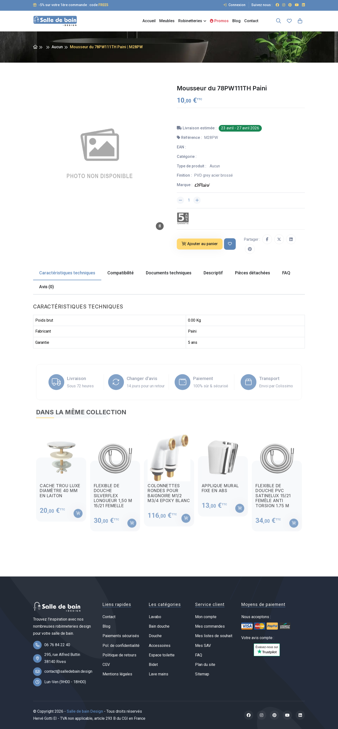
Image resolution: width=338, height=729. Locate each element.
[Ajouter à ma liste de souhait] (230, 244)
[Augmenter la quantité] (197, 200)
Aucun (57, 47)
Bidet (153, 664)
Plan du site (205, 664)
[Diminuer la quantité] (180, 200)
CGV (106, 664)
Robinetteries (190, 21)
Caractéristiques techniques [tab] (67, 272)
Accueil (149, 21)
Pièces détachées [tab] (252, 272)
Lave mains (158, 674)
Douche (155, 635)
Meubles (167, 21)
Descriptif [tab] (213, 272)
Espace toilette (162, 655)
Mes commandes (210, 626)
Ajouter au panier (200, 243)
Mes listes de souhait (213, 635)
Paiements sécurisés (121, 635)
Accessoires (159, 645)
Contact (251, 21)
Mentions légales (117, 674)
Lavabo (155, 616)
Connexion (234, 5)
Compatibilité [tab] (120, 272)
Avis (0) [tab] (46, 286)
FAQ (198, 655)
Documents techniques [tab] (168, 272)
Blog (236, 21)
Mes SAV (203, 645)
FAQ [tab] (286, 272)
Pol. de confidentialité (121, 645)
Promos (219, 21)
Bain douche (159, 626)
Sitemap (202, 674)
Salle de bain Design (85, 711)
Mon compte (205, 616)
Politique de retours (119, 655)
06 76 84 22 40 (57, 645)
